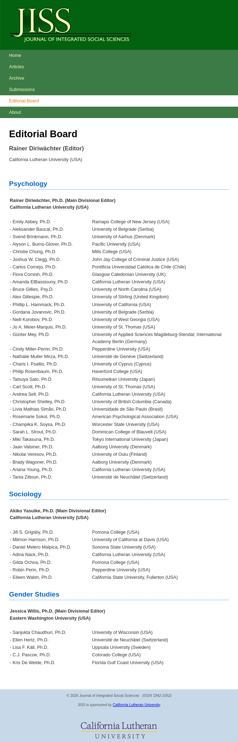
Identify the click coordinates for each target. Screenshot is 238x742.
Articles (16, 66)
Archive (16, 78)
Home (15, 55)
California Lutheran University (136, 705)
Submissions (22, 89)
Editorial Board (24, 100)
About (15, 112)
